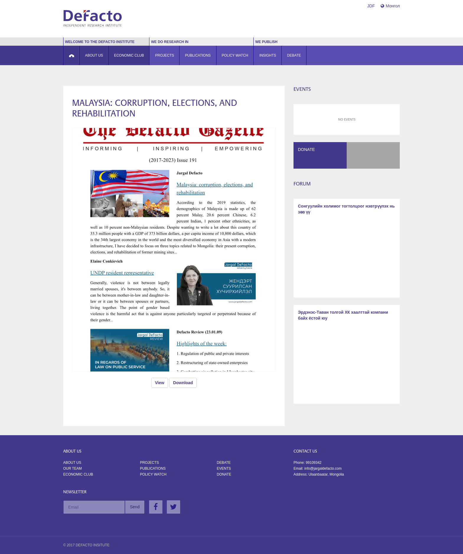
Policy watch (153, 474)
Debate (224, 463)
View (159, 382)
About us (72, 463)
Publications (153, 468)
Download (183, 382)
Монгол (390, 6)
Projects (149, 463)
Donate (224, 474)
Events (224, 468)
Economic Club (78, 474)
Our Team (72, 468)
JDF (371, 6)
